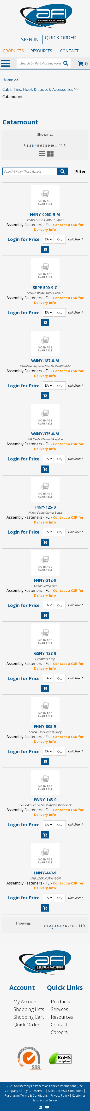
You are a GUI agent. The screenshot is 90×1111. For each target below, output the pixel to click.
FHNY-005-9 (45, 726)
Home (7, 79)
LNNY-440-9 (45, 872)
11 (61, 145)
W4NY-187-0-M (45, 360)
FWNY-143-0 (45, 799)
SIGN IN (30, 39)
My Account (25, 1001)
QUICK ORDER (60, 37)
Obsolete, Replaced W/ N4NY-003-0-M (45, 366)
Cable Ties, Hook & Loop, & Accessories (37, 89)
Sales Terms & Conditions (65, 1091)
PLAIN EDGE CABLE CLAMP (45, 220)
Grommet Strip (45, 659)
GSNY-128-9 (45, 653)
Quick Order (26, 1024)
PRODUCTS (13, 50)
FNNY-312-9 (45, 580)
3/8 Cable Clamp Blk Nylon (45, 439)
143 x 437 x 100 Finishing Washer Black (45, 805)
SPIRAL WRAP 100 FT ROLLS (45, 293)
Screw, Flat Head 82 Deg (45, 732)
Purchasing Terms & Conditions (26, 1096)
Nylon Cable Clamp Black (45, 512)
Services (59, 1009)
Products (60, 1001)
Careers (59, 1032)
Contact (59, 1024)
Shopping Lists (28, 1009)
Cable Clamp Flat (45, 585)
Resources (62, 1017)
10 (52, 145)
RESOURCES (41, 50)
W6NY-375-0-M (45, 433)
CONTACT (69, 50)
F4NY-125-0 (45, 507)
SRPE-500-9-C (45, 287)
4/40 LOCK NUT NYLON (45, 878)
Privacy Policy (60, 1096)
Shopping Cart (28, 1017)
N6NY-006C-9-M (45, 214)
